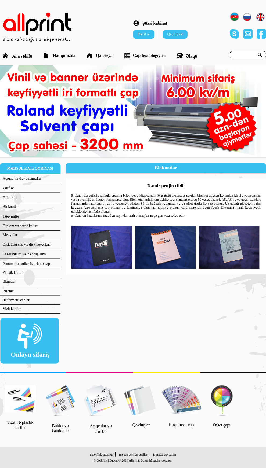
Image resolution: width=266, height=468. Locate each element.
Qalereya (100, 55)
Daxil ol (144, 34)
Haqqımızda (59, 55)
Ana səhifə (17, 55)
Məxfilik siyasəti (101, 454)
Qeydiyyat (175, 34)
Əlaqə (187, 55)
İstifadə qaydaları (164, 454)
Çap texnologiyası (145, 55)
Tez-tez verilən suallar (132, 454)
